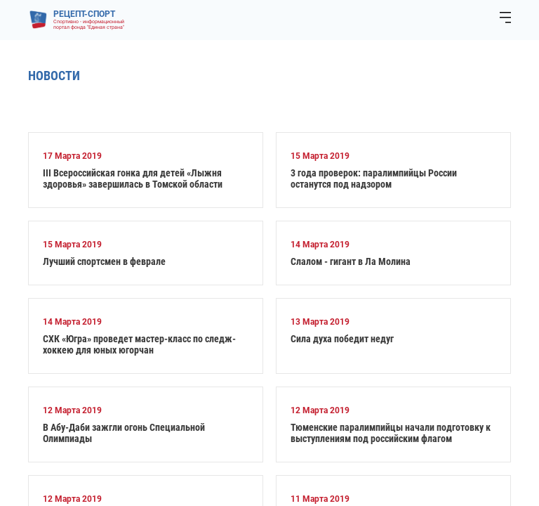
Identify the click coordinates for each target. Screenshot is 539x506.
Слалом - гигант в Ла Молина (351, 261)
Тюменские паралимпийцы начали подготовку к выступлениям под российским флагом (391, 433)
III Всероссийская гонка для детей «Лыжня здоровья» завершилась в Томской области (132, 178)
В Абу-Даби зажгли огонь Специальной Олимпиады (124, 433)
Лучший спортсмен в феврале (104, 261)
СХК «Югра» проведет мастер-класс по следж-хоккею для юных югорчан (139, 344)
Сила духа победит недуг (342, 338)
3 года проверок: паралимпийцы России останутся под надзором (374, 178)
